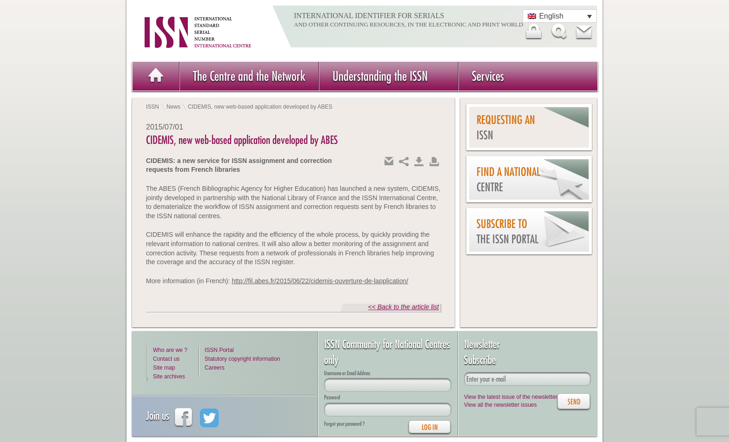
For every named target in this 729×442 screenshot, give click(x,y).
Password (332, 397)
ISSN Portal (219, 350)
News (173, 107)
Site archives (169, 376)
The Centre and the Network (249, 76)
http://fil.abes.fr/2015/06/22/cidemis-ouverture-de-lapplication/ (320, 281)
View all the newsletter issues (500, 405)
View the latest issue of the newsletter (510, 397)
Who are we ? (170, 350)
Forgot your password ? (344, 423)
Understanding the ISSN (380, 76)
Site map (164, 367)
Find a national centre (508, 179)
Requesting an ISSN (506, 127)
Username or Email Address (347, 373)
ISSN (152, 107)
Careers (215, 367)
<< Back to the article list (403, 307)
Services (488, 76)
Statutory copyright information (242, 359)
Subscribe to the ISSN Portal (507, 231)
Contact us (166, 359)
